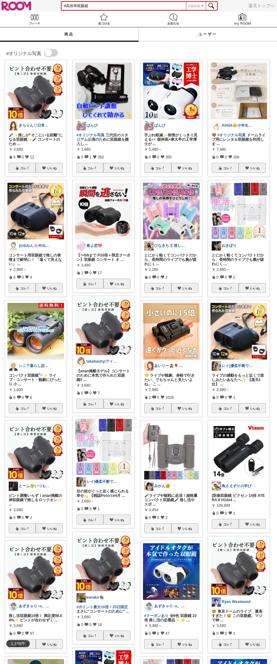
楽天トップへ (261, 5)
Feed (34, 19)
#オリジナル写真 (90, 135)
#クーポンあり (156, 616)
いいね (52, 168)
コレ (25, 168)
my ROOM (242, 19)
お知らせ (173, 19)
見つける (104, 19)
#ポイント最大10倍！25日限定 (102, 607)
